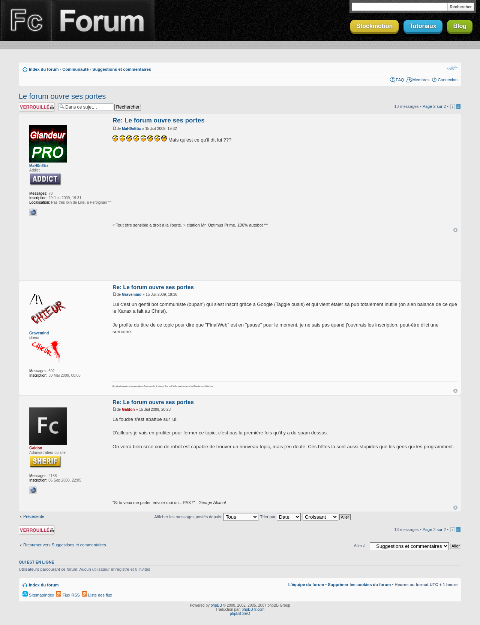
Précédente (33, 516)
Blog (459, 26)
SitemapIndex (38, 595)
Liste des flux (97, 595)
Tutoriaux (423, 26)
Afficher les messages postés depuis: (206, 517)
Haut (455, 230)
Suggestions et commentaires (121, 69)
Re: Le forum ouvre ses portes (158, 120)
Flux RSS (68, 595)
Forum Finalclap (102, 20)
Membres (421, 80)
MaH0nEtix (38, 166)
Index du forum (43, 69)
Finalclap (25, 20)
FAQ (400, 80)
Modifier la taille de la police (452, 67)
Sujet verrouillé (37, 107)
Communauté (75, 69)
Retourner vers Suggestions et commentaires (64, 545)
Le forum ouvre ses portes (62, 96)
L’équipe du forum (306, 584)
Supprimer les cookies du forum (359, 584)
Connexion (448, 80)
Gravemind (39, 333)
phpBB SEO (240, 614)
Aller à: (360, 545)
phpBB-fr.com (253, 609)
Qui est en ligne (36, 562)
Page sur (434, 106)
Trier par (280, 517)
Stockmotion (374, 26)
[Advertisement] (240, 256)
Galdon (35, 448)
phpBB (216, 605)
